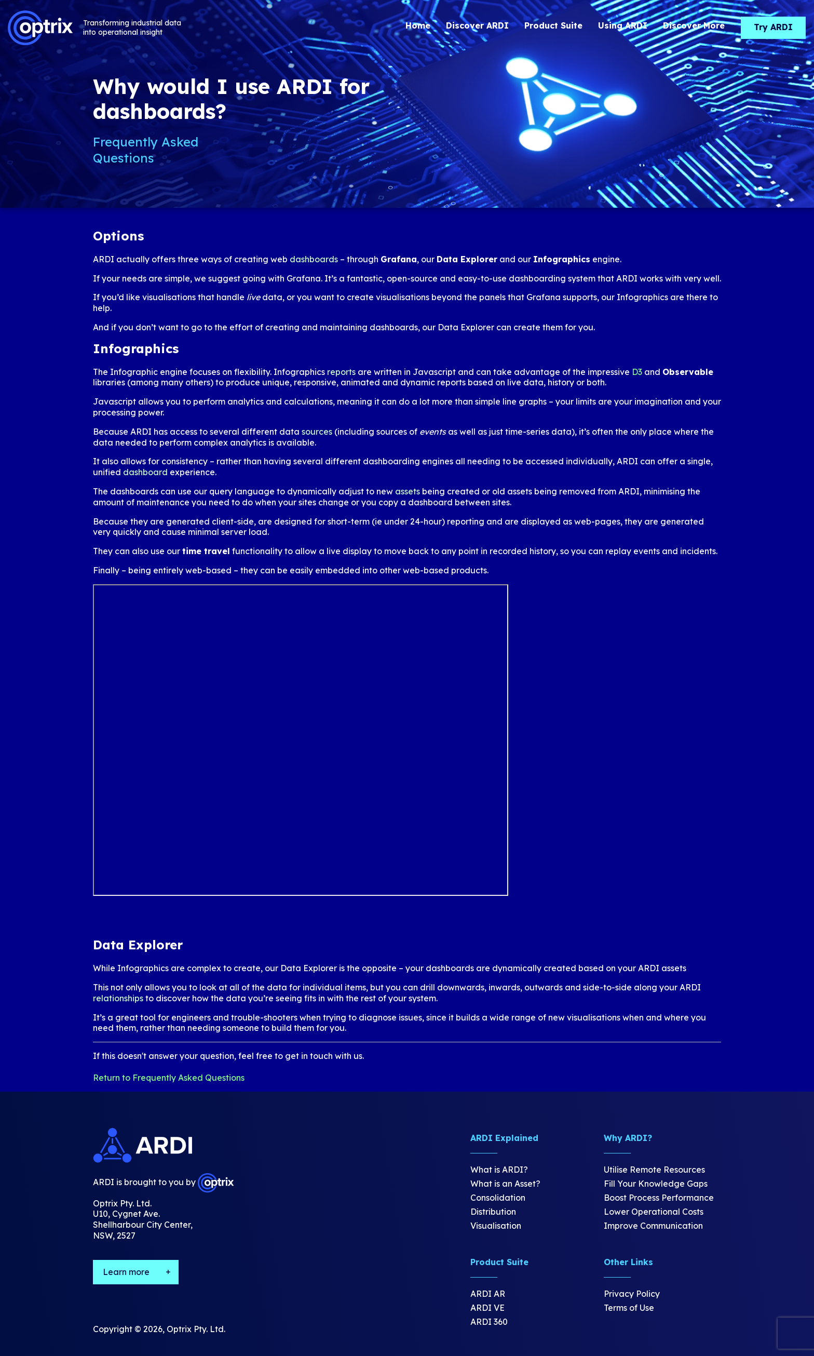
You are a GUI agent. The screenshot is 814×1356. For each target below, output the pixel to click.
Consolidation (497, 1197)
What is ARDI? (499, 1169)
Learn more (126, 1272)
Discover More (694, 25)
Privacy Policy (632, 1293)
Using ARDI (622, 25)
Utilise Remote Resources (654, 1169)
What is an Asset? (505, 1183)
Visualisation (495, 1225)
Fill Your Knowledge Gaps (656, 1183)
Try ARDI (773, 27)
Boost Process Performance (659, 1197)
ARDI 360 (489, 1322)
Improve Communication (653, 1225)
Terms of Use (629, 1308)
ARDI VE (487, 1308)
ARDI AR (487, 1293)
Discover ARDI (477, 25)
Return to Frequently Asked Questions (169, 1077)
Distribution (493, 1211)
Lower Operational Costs (653, 1211)
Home (417, 25)
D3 (637, 372)
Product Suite (553, 25)
